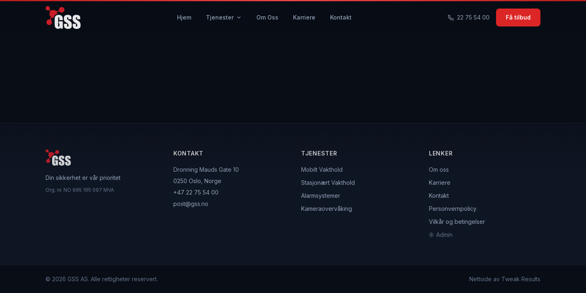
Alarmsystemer (320, 195)
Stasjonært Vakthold (328, 182)
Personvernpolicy (453, 208)
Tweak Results (520, 279)
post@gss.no (190, 203)
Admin (441, 234)
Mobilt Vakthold (322, 169)
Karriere (304, 17)
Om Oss (267, 17)
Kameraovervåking (326, 208)
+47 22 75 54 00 (196, 192)
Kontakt (341, 17)
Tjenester (224, 17)
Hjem (184, 17)
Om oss (439, 169)
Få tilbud (518, 17)
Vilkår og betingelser (457, 221)
